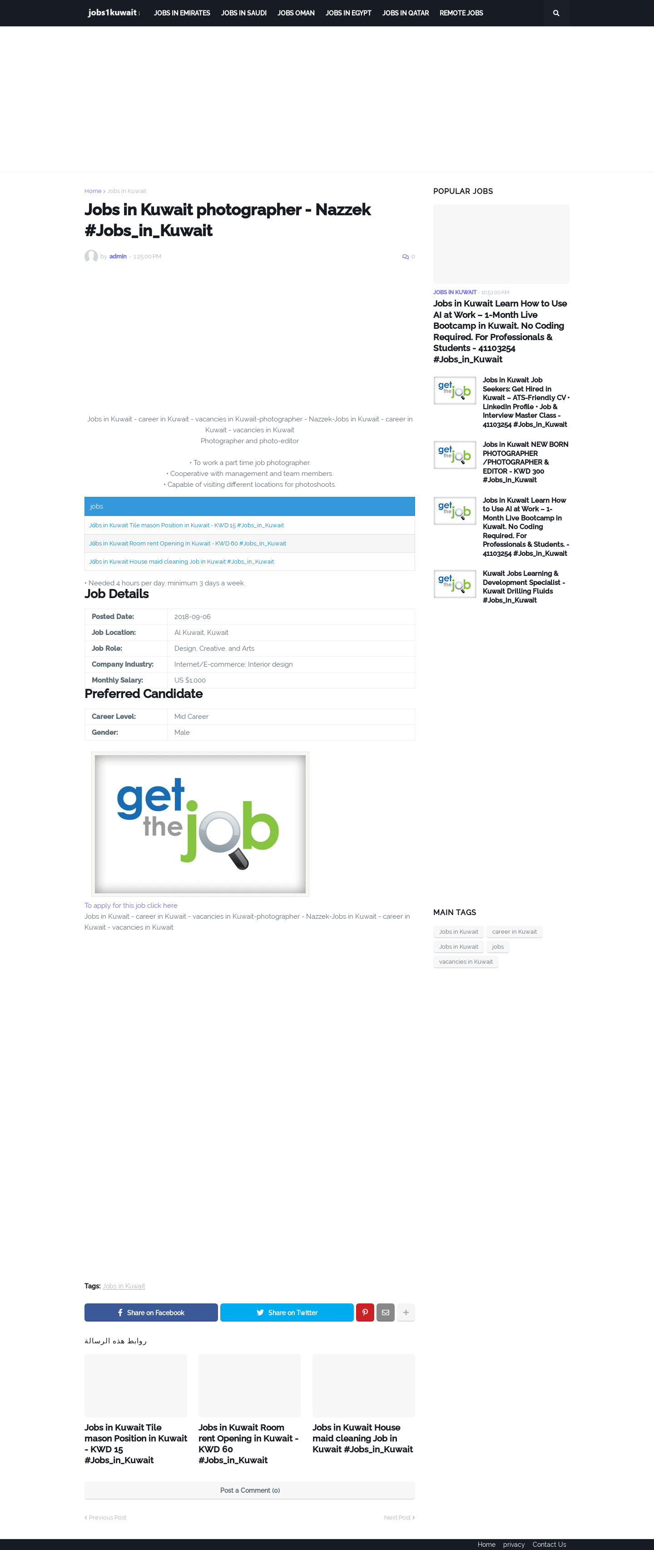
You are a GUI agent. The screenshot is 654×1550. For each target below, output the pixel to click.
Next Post (397, 1502)
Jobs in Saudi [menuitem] (244, 13)
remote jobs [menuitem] (461, 13)
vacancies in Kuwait (466, 948)
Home (93, 191)
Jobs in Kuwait (126, 191)
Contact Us (553, 1536)
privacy (514, 1536)
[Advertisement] (327, 99)
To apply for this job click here (131, 905)
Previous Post (107, 1502)
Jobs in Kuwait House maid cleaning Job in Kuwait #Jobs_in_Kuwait (181, 561)
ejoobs (94, 1536)
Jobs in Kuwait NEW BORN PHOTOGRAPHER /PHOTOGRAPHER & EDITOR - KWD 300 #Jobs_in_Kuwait (526, 448)
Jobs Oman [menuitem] (296, 13)
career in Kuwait (514, 918)
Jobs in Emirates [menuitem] (182, 13)
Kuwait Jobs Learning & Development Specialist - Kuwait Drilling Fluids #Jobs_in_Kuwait (524, 573)
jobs (498, 933)
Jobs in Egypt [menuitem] (349, 13)
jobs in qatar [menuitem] (405, 13)
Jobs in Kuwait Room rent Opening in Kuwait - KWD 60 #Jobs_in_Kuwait (187, 543)
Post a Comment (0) (250, 1475)
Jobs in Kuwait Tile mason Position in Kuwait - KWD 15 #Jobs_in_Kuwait (186, 525)
